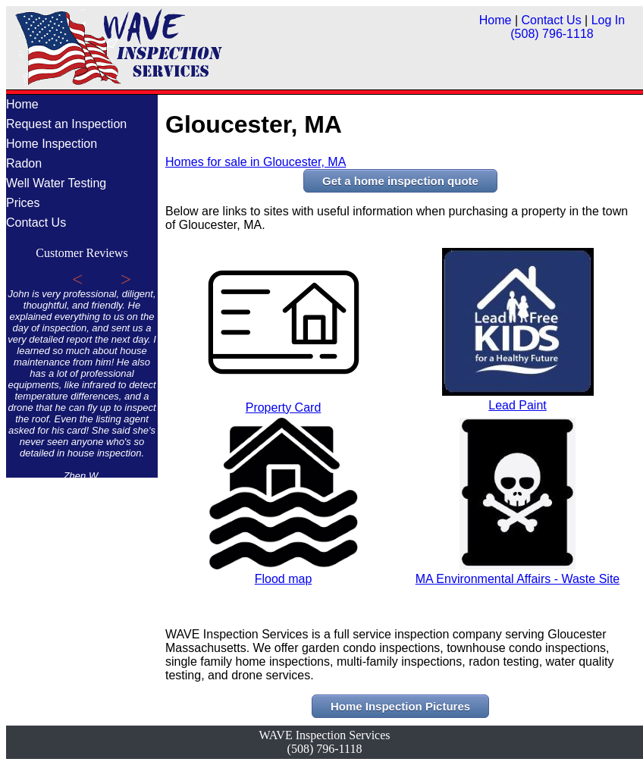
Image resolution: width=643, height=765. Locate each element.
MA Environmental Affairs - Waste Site (517, 572)
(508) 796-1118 (551, 33)
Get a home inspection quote (400, 180)
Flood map (283, 572)
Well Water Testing (56, 183)
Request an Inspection (66, 124)
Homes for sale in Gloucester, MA (255, 161)
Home (495, 20)
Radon (24, 163)
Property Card (283, 400)
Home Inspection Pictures (400, 706)
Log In (608, 20)
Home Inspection (51, 143)
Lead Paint (518, 398)
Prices (22, 202)
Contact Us (552, 20)
